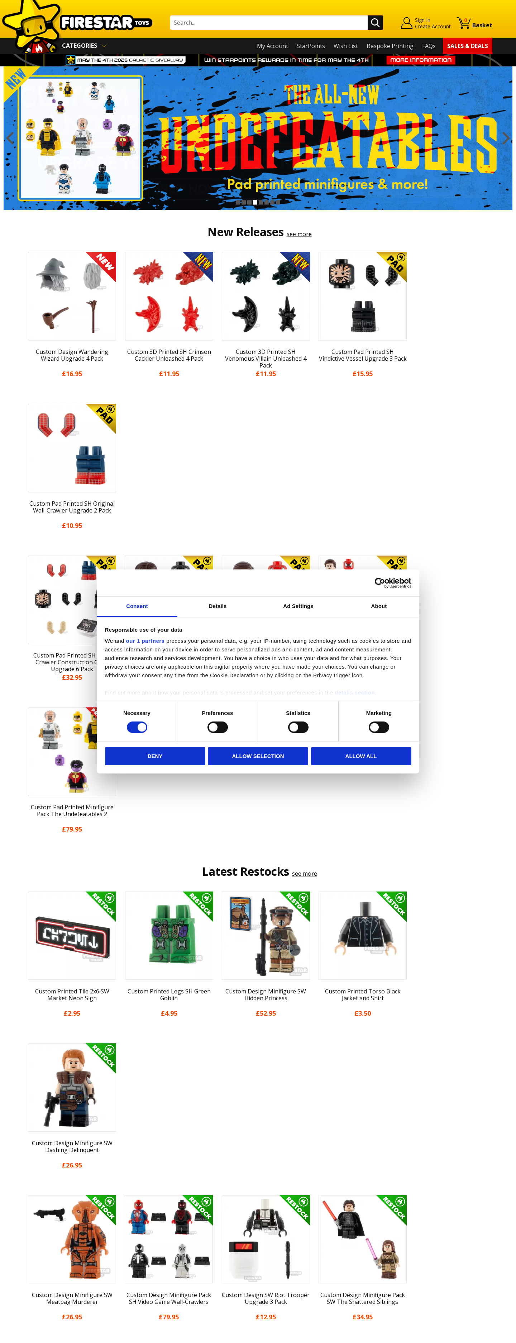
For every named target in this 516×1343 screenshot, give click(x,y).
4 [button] (255, 202)
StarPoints (311, 46)
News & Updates (46, 1217)
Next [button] (506, 138)
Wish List (346, 46)
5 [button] (261, 202)
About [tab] (379, 606)
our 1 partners (145, 641)
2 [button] (244, 202)
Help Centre (157, 1198)
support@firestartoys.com (176, 1221)
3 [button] (249, 202)
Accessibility (40, 1268)
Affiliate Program (164, 1275)
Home (32, 1186)
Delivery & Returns (49, 1237)
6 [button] (266, 202)
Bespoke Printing (390, 46)
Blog (30, 1227)
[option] (258, 138)
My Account (272, 46)
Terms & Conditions (50, 1248)
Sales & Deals (467, 46)
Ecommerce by (465, 1335)
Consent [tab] (137, 606)
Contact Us (155, 1186)
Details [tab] (218, 606)
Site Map (35, 1289)
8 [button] (278, 202)
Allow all (361, 756)
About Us (36, 1207)
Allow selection (258, 756)
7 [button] (272, 202)
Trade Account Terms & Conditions (188, 1263)
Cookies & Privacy (47, 1258)
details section (355, 692)
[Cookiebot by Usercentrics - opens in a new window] (380, 582)
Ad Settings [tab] (298, 606)
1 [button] (238, 202)
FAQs (429, 46)
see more (299, 234)
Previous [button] (10, 138)
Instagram (314, 1213)
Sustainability (42, 1279)
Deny (155, 756)
